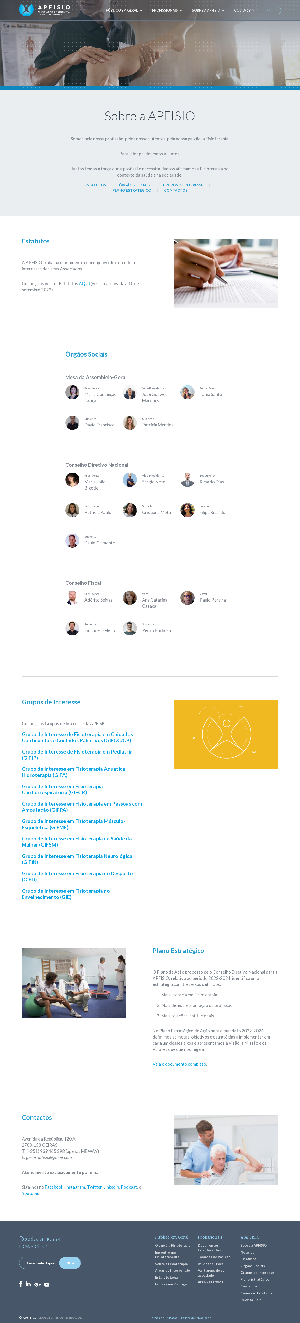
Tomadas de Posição (214, 1257)
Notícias (247, 1252)
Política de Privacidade (196, 1317)
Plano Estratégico (255, 1279)
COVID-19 (242, 10)
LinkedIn (28, 1284)
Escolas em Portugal (171, 1284)
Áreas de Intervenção (172, 1270)
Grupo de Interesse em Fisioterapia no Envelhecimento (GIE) (66, 894)
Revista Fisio (251, 1300)
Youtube (30, 1193)
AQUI (84, 283)
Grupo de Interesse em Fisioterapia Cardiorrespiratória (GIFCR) (62, 789)
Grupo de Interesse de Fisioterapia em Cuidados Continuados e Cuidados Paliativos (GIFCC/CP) (77, 737)
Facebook (54, 1187)
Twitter (94, 1187)
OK (67, 1263)
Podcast (129, 1187)
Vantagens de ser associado (212, 1272)
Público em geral (122, 10)
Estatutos (248, 1259)
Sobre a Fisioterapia (171, 1264)
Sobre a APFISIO (206, 10)
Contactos (249, 1286)
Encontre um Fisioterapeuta (167, 1254)
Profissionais (165, 10)
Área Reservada (210, 1282)
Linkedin (111, 1187)
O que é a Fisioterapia (172, 1245)
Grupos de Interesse (257, 1272)
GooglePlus (37, 1284)
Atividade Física (210, 1264)
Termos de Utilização (163, 1317)
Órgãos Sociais (253, 1266)
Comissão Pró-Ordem (258, 1293)
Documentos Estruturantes (209, 1247)
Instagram (75, 1187)
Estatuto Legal (167, 1277)
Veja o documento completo (179, 1064)
